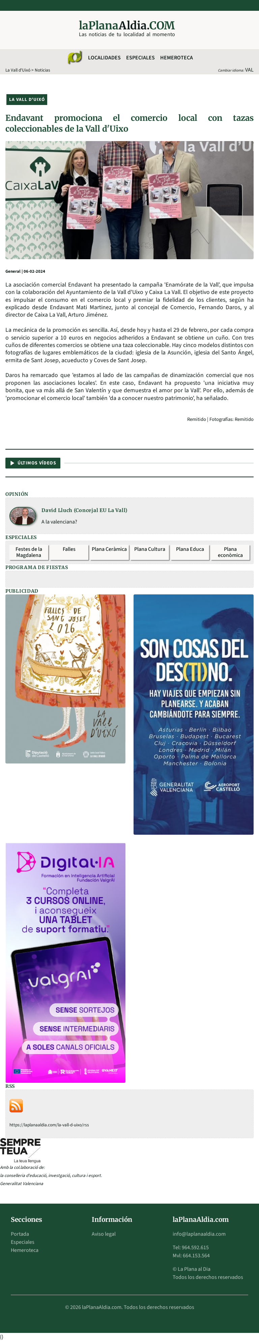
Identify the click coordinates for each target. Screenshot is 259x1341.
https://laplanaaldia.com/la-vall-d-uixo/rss (49, 1125)
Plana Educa (190, 549)
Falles (69, 549)
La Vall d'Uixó (17, 70)
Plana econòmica (230, 552)
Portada (20, 1234)
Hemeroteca (176, 57)
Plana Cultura (149, 549)
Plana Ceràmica (109, 549)
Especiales (140, 57)
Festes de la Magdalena (29, 552)
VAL (249, 70)
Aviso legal (104, 1234)
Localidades (104, 57)
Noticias (42, 70)
